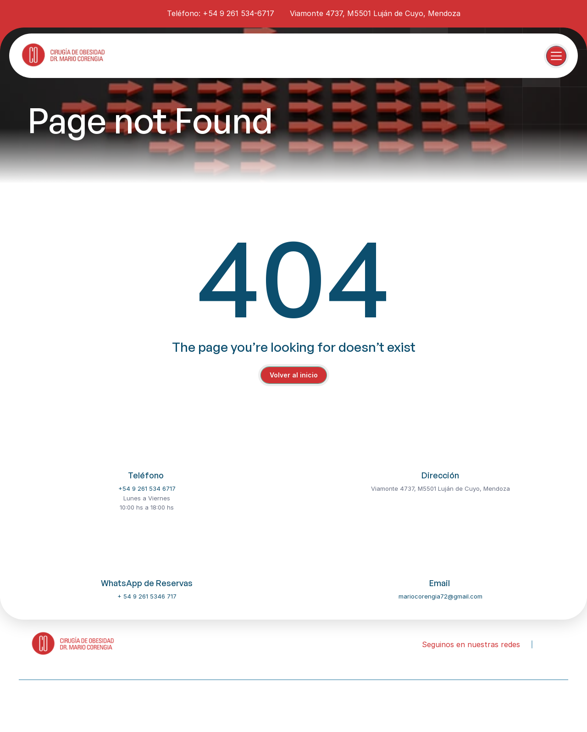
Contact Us (159, 703)
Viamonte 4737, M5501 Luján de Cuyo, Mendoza (375, 13)
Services (116, 703)
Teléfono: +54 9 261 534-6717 (220, 13)
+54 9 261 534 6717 (147, 488)
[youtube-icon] (147, 13)
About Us (31, 703)
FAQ (194, 703)
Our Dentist (74, 703)
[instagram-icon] (131, 13)
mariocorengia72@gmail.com (440, 596)
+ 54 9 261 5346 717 (147, 596)
